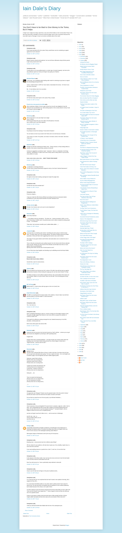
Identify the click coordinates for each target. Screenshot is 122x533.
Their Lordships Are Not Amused (87, 278)
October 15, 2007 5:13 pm (33, 386)
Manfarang (29, 115)
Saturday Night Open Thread (86, 228)
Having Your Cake (84, 264)
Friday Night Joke (84, 127)
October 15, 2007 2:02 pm (33, 209)
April (81, 335)
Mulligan (29, 425)
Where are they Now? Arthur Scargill (88, 233)
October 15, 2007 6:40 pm (33, 473)
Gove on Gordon (84, 76)
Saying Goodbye (84, 102)
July (81, 328)
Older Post (69, 513)
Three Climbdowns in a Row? (87, 85)
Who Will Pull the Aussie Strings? (87, 164)
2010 (80, 48)
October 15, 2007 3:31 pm (33, 279)
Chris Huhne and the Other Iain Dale (88, 100)
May (81, 332)
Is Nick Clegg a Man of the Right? (88, 237)
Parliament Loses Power (85, 90)
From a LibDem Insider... (85, 309)
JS (81, 362)
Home (47, 513)
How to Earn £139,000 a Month (87, 74)
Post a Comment (29, 510)
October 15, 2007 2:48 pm (33, 226)
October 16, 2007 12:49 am (33, 507)
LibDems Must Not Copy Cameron (88, 289)
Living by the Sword (84, 62)
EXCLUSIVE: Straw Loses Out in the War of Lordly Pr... (88, 283)
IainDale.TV (82, 145)
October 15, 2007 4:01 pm (33, 298)
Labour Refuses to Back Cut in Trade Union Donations (88, 79)
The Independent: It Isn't (85, 260)
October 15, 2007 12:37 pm (33, 140)
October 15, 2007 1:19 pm (33, 179)
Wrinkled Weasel (31, 78)
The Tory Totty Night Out (85, 269)
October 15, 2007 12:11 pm (33, 73)
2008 (80, 52)
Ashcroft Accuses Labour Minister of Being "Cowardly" (88, 122)
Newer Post (26, 513)
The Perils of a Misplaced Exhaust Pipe (89, 147)
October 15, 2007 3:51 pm (33, 288)
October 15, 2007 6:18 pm (33, 451)
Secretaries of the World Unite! (87, 291)
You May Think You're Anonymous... (88, 208)
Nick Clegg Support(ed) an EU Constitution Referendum (87, 72)
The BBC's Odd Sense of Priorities (88, 280)
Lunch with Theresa (84, 194)
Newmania (29, 144)
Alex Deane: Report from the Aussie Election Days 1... (88, 93)
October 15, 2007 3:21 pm (33, 264)
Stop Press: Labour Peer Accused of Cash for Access (88, 153)
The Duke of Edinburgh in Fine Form (88, 110)
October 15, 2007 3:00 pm (33, 252)
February (82, 338)
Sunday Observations (85, 226)
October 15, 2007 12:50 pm (33, 160)
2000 (80, 351)
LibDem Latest (83, 298)
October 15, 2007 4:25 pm (33, 307)
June (81, 330)
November (82, 58)
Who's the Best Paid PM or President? (89, 98)
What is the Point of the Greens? (87, 248)
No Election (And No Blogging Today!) (88, 64)
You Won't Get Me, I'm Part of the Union (89, 276)
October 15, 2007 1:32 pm (33, 187)
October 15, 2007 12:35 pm (33, 124)
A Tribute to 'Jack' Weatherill (86, 138)
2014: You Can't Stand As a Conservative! (86, 251)
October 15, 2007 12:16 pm (33, 99)
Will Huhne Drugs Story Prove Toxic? (88, 221)
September (83, 324)
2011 (80, 46)
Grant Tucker (84, 358)
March (82, 336)
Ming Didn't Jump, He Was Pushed (88, 300)
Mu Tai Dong (30, 284)
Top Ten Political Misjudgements (87, 180)
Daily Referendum (31, 293)
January (82, 341)
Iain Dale (83, 360)
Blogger (67, 525)
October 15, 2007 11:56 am (33, 63)
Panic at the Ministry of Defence (87, 262)
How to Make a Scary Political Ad (87, 178)
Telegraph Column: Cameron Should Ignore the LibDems (88, 143)
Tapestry (29, 268)
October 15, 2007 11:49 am (33, 53)
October (82, 60)
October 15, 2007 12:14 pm (33, 91)
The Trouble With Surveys (86, 235)
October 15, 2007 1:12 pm (33, 170)
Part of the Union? (84, 199)
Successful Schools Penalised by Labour (89, 216)
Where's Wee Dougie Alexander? (87, 182)
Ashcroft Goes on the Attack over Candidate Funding (87, 266)
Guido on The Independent (86, 219)
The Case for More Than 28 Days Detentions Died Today (87, 197)
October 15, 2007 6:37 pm (33, 464)
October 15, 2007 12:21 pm (33, 111)
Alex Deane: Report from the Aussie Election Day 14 (88, 118)
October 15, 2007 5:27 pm (33, 421)
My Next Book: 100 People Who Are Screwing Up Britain (88, 231)
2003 (80, 349)
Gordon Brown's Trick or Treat (87, 69)
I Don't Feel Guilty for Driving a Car (88, 166)
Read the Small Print (85, 274)
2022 (80, 44)
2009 (80, 50)
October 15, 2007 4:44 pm (33, 325)
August (82, 326)
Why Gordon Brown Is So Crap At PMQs (89, 159)
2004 (80, 347)
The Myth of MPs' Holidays (86, 242)
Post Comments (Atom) (34, 516)
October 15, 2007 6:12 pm (33, 435)
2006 (80, 343)
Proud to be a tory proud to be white (36, 104)
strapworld (29, 231)
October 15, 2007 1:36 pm (33, 200)
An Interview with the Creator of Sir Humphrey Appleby (88, 150)
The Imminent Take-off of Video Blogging (89, 96)
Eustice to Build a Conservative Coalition (89, 129)
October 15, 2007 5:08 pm (33, 344)
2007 (80, 54)
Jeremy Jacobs (30, 205)
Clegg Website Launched (86, 293)
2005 (80, 345)
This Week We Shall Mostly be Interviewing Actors (87, 240)
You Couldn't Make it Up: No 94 (87, 112)
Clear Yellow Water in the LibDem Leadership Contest (87, 272)
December (82, 56)
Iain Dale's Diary (42, 8)
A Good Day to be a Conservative (87, 140)
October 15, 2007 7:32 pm (33, 499)
